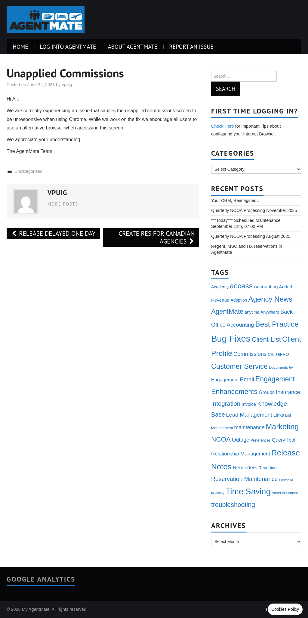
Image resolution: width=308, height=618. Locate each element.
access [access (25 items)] (241, 286)
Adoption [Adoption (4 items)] (238, 300)
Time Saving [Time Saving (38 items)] (248, 491)
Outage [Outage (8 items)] (240, 440)
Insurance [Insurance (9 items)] (288, 392)
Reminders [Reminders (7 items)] (245, 467)
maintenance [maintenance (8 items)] (249, 427)
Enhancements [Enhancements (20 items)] (234, 392)
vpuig (67, 84)
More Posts (63, 204)
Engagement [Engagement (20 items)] (275, 379)
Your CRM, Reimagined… (236, 200)
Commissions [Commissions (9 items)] (249, 354)
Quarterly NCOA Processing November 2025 (254, 210)
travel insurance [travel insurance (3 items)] (285, 493)
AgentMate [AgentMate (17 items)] (227, 311)
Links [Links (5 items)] (278, 415)
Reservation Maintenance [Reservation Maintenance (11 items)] (244, 479)
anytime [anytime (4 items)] (252, 312)
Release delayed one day (53, 233)
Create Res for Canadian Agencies (157, 237)
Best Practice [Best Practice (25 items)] (277, 324)
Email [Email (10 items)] (247, 379)
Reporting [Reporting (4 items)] (267, 467)
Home (20, 46)
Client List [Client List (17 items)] (266, 339)
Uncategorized (28, 171)
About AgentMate (132, 46)
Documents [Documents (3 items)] (278, 367)
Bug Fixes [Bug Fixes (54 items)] (230, 338)
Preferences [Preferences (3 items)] (261, 440)
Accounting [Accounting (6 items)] (266, 286)
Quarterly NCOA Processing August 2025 (250, 236)
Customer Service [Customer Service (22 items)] (239, 366)
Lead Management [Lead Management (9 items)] (249, 414)
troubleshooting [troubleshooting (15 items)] (233, 504)
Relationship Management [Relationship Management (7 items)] (240, 454)
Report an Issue (191, 46)
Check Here (222, 126)
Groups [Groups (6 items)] (267, 392)
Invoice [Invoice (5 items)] (249, 404)
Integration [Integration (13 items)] (225, 403)
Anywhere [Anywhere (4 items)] (269, 312)
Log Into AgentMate (68, 46)
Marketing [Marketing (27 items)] (282, 426)
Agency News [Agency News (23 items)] (270, 299)
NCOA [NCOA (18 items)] (221, 439)
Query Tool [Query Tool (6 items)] (283, 440)
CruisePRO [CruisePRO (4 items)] (278, 354)
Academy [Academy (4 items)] (220, 286)
